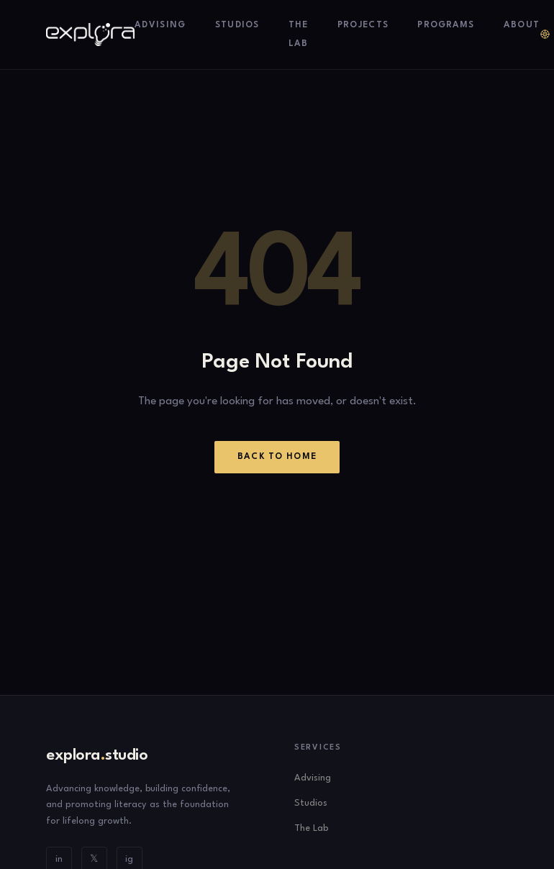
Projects (363, 25)
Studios (237, 25)
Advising (160, 25)
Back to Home (277, 456)
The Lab (311, 828)
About (522, 25)
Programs (446, 25)
